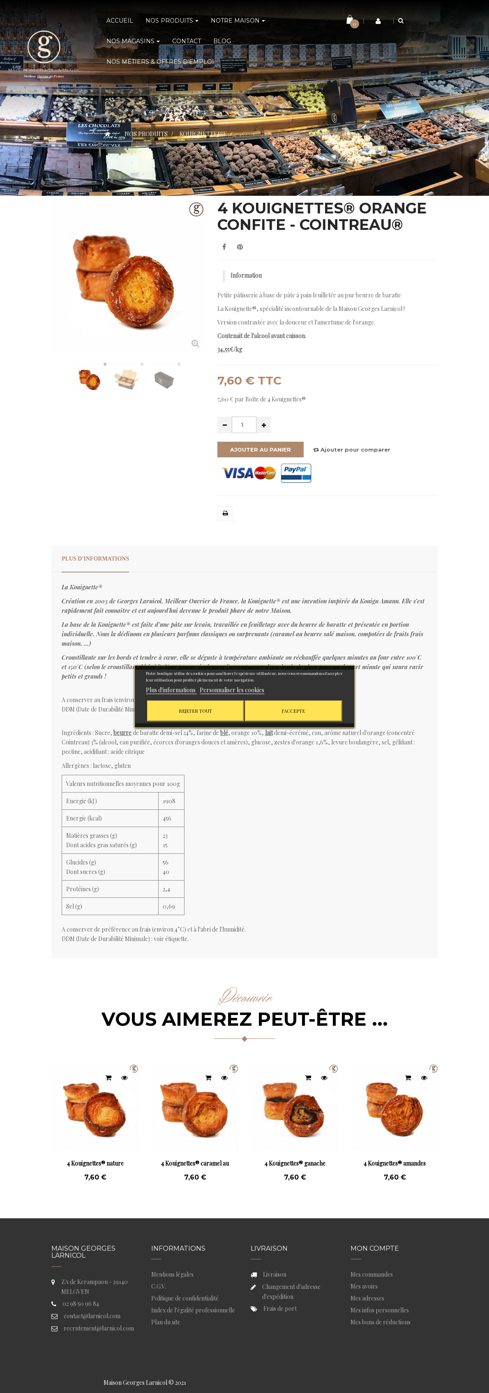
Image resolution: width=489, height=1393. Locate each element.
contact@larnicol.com (92, 1316)
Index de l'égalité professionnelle (193, 1310)
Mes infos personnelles (380, 1310)
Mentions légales (172, 1274)
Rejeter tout (195, 711)
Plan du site (165, 1322)
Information (246, 275)
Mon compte (375, 1248)
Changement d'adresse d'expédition (291, 1291)
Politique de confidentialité (185, 1298)
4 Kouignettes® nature (95, 1163)
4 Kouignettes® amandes (395, 1163)
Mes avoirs (364, 1286)
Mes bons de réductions (381, 1322)
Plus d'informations (95, 559)
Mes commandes (372, 1274)
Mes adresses (367, 1298)
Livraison (274, 1274)
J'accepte (293, 711)
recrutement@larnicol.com (99, 1328)
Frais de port (280, 1308)
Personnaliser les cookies (232, 690)
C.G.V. (158, 1286)
